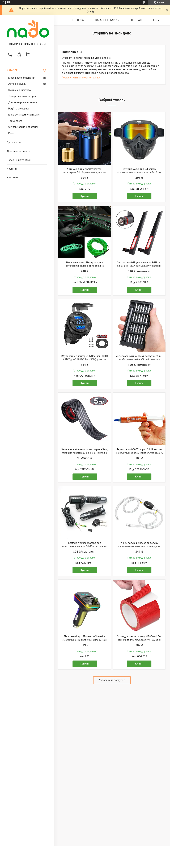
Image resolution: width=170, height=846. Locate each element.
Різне (11, 133)
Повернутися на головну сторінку (81, 77)
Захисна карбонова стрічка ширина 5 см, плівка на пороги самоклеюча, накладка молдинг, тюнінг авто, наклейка (84, 453)
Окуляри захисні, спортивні (23, 127)
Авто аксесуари (17, 83)
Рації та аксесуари (18, 108)
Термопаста (15, 120)
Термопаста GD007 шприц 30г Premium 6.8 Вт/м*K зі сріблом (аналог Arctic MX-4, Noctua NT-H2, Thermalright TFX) (139, 453)
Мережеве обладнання (21, 77)
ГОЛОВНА (78, 20)
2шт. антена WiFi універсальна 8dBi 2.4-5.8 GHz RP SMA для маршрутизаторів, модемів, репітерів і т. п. (139, 266)
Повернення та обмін (19, 160)
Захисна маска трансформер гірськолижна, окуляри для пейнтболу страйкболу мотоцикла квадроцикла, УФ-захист (139, 174)
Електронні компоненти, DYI (24, 114)
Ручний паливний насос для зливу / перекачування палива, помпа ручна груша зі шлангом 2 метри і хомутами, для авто (139, 548)
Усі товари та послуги (110, 680)
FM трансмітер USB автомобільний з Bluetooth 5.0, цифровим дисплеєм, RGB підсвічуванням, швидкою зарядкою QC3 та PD (84, 641)
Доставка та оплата (18, 151)
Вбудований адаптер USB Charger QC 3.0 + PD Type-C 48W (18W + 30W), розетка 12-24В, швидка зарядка (84, 359)
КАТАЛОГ (12, 70)
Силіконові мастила (19, 90)
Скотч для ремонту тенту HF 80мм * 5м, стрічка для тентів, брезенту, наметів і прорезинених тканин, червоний (139, 640)
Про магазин (14, 142)
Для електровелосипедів (22, 102)
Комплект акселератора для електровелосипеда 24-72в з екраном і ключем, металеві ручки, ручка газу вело (84, 546)
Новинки (12, 168)
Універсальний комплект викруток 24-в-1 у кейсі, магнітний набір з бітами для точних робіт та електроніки (139, 359)
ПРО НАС (136, 20)
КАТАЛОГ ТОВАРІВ (106, 20)
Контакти (12, 177)
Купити (84, 196)
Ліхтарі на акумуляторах (22, 96)
